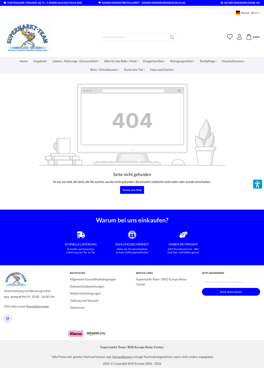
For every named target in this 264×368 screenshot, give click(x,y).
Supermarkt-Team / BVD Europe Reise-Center (161, 281)
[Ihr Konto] (239, 37)
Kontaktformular (37, 306)
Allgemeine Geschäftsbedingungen (93, 279)
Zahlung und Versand (84, 300)
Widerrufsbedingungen (85, 293)
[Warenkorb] (253, 37)
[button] (257, 184)
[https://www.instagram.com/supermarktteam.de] (8, 318)
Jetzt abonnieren (231, 291)
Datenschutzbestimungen (87, 286)
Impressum (77, 307)
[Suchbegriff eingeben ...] (133, 37)
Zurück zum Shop (132, 189)
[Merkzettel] (229, 37)
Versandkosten (122, 356)
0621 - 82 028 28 (12, 296)
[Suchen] (171, 37)
